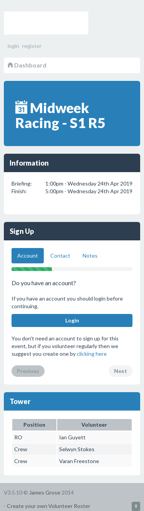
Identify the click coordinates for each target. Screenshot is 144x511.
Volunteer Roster (46, 23)
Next (120, 371)
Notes (90, 255)
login (13, 46)
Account (27, 255)
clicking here (92, 353)
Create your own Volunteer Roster (48, 506)
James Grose (44, 492)
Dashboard (27, 65)
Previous (28, 371)
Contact (60, 255)
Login (72, 320)
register (31, 46)
